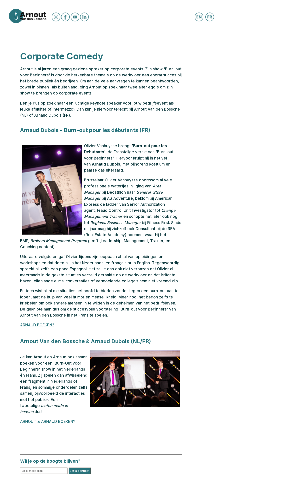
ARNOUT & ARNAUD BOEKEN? (47, 421)
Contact (237, 36)
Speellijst (81, 36)
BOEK (151, 36)
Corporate (206, 36)
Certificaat (32, 36)
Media (130, 36)
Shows (108, 36)
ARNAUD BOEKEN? (37, 325)
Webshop (175, 36)
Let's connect (79, 470)
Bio (57, 36)
